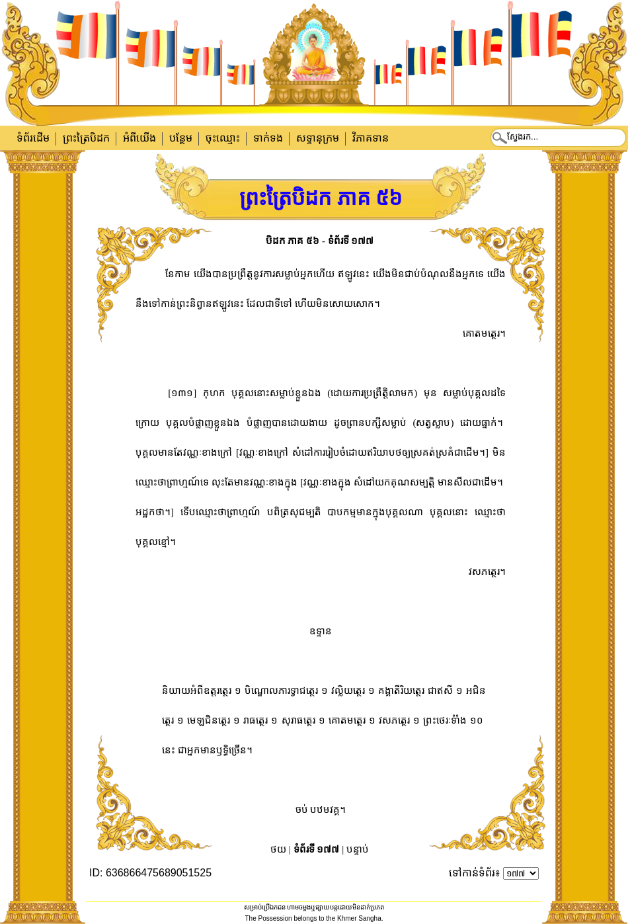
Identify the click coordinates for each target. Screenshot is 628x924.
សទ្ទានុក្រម (317, 138)
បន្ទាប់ (357, 849)
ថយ (278, 849)
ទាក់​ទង (268, 138)
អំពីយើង (139, 138)
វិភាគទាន (370, 138)
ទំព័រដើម (33, 138)
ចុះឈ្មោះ (223, 138)
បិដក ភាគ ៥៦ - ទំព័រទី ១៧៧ (320, 240)
